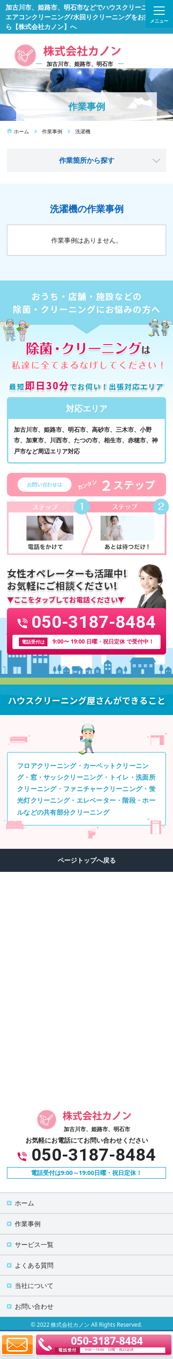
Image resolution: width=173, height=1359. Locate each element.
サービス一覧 (34, 1244)
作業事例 (28, 1223)
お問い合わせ (34, 1306)
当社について (34, 1285)
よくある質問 (34, 1265)
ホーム (24, 1202)
